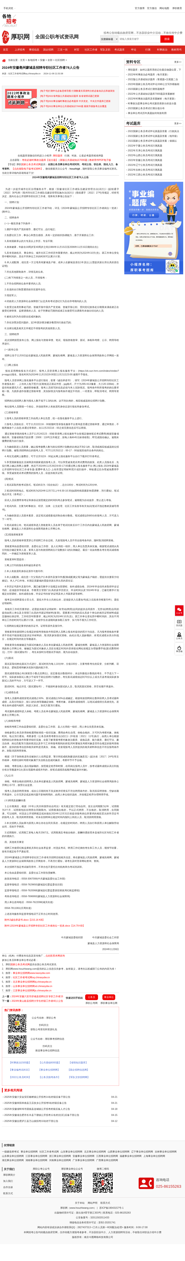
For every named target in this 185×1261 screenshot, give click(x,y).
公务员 (91, 997)
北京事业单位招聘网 (95, 1151)
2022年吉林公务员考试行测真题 (145, 170)
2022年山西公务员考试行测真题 (145, 155)
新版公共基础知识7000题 (73, 160)
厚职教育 (177, 8)
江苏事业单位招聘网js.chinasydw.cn (32, 990)
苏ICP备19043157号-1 (111, 1208)
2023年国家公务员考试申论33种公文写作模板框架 (153, 85)
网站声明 (92, 1203)
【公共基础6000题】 (50, 1062)
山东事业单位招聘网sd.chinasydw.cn (32, 986)
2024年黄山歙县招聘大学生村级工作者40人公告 (37, 1001)
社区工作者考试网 (49, 1151)
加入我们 (8, 1181)
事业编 (179, 651)
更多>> (178, 62)
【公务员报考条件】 (49, 1077)
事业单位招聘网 (29, 1151)
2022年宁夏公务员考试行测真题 (145, 145)
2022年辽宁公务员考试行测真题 (145, 165)
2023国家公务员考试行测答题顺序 (146, 89)
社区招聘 (60, 60)
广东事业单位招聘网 (83, 1160)
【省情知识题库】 (78, 1062)
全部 (50, 60)
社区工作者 (91, 49)
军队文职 (105, 49)
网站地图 (164, 8)
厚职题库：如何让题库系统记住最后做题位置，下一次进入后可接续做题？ (154, 70)
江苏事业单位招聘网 (36, 1156)
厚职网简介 (9, 1175)
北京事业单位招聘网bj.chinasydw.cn (32, 981)
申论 (133, 49)
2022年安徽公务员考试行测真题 (145, 160)
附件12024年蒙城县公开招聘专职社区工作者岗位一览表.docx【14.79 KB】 (43, 925)
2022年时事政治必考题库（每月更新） (149, 74)
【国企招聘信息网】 (78, 1070)
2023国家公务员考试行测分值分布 (146, 108)
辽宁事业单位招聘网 (142, 1151)
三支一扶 (62, 49)
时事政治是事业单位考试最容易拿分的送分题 (152, 103)
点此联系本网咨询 (55, 955)
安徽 (42, 60)
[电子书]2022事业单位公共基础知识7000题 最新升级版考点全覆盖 (73, 106)
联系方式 (8, 1193)
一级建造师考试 (10, 1151)
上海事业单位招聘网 (154, 1156)
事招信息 (34, 49)
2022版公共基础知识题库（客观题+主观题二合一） (153, 80)
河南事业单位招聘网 (60, 1160)
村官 (76, 49)
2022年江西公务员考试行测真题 (145, 174)
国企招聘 (48, 49)
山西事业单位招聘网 (118, 1151)
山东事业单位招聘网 (71, 1151)
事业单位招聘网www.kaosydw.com (31, 973)
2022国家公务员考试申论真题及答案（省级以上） (152, 141)
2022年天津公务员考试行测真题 (145, 150)
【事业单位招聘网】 (49, 1070)
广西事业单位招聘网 (107, 1160)
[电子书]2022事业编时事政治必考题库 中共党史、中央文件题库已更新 (75, 101)
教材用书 (176, 49)
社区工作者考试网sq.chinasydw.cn (31, 977)
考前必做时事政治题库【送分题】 (40, 160)
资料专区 (133, 62)
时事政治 (162, 49)
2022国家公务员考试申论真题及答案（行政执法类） (153, 132)
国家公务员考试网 (31, 164)
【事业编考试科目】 (20, 1070)
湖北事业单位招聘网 (13, 1160)
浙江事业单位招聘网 (60, 1156)
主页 (22, 60)
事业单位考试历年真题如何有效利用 (147, 113)
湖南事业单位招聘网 (36, 1160)
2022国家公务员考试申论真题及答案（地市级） (153, 136)
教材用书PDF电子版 (100, 160)
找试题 (179, 625)
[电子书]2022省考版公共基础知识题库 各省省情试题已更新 (69, 96)
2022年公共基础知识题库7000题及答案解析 (151, 94)
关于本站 (80, 1203)
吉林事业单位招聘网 (166, 1151)
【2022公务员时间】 (20, 1077)
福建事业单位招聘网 (131, 1156)
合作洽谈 (8, 1187)
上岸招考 (20, 49)
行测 (147, 49)
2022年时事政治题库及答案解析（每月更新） (152, 98)
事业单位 (109, 997)
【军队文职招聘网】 (79, 1077)
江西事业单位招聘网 (107, 1156)
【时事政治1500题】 (20, 1062)
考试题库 (119, 49)
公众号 (179, 613)
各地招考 (32, 60)
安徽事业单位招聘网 (83, 1156)
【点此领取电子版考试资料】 (27, 168)
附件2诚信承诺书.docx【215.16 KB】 (23, 920)
